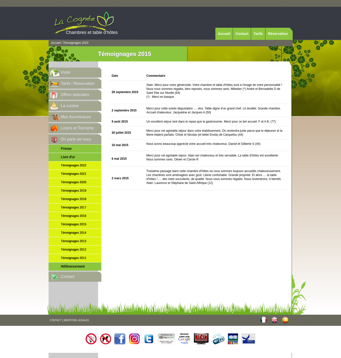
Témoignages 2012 (73, 249)
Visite (66, 72)
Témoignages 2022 (73, 165)
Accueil (224, 34)
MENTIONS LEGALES (76, 320)
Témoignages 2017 (73, 207)
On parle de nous (76, 139)
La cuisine (70, 106)
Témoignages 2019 (73, 190)
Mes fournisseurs (76, 117)
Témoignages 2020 (73, 182)
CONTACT (56, 320)
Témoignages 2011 (73, 258)
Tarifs (258, 34)
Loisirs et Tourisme (77, 128)
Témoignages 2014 (73, 232)
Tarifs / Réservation (78, 83)
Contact (241, 34)
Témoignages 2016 (73, 216)
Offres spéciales (75, 95)
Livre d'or (68, 157)
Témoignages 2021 (73, 174)
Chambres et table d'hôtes (92, 32)
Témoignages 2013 (73, 241)
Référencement (73, 266)
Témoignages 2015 (73, 224)
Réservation (278, 34)
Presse (66, 149)
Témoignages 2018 (73, 199)
